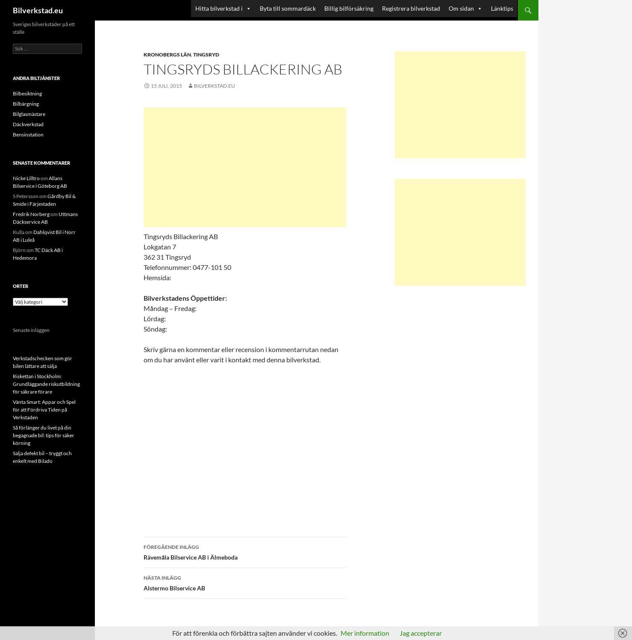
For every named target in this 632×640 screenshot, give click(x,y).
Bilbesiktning (27, 93)
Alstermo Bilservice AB (245, 582)
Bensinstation (28, 134)
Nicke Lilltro (26, 178)
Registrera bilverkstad (411, 8)
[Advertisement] (245, 167)
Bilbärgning (26, 104)
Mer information (365, 633)
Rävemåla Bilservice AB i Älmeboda (245, 551)
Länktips (502, 8)
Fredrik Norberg (31, 214)
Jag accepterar (421, 633)
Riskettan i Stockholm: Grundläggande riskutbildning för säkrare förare (46, 384)
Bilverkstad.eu (38, 10)
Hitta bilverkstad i (223, 8)
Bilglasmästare (29, 114)
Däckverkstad (28, 124)
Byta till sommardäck (288, 8)
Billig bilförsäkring (348, 8)
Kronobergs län (167, 54)
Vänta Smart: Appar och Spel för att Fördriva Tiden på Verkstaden (44, 410)
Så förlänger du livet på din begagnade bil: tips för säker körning (43, 435)
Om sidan (465, 8)
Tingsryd (206, 54)
